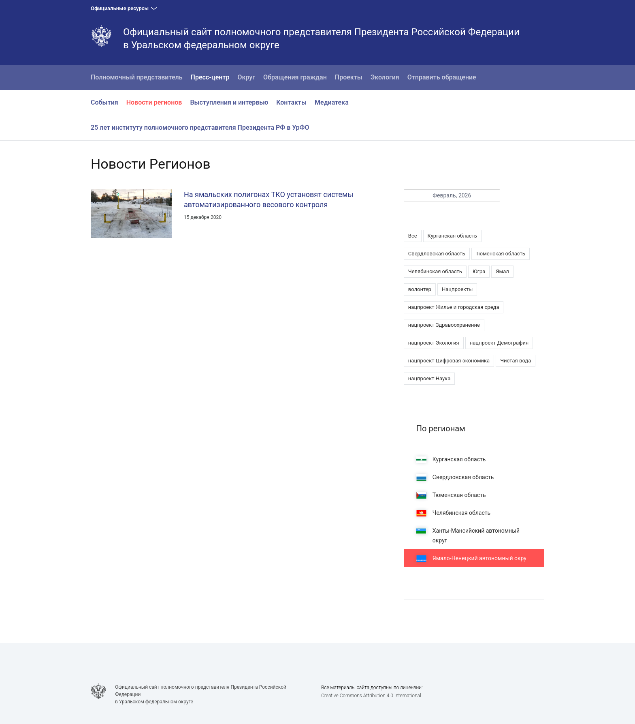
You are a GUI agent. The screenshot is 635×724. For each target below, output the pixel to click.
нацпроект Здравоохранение (444, 325)
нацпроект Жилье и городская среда (453, 307)
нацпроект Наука (429, 378)
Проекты (348, 77)
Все (412, 236)
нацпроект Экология (433, 343)
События (104, 102)
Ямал (502, 271)
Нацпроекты (457, 289)
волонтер (419, 289)
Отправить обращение (441, 77)
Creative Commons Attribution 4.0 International (371, 695)
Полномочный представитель (137, 77)
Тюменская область (500, 254)
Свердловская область (436, 254)
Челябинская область (435, 271)
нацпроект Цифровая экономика (449, 361)
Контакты (291, 102)
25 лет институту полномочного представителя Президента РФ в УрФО (200, 127)
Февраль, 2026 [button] (452, 195)
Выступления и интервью (229, 102)
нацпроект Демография (499, 343)
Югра (479, 271)
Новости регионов (154, 102)
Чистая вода (515, 361)
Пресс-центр (210, 77)
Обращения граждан (295, 77)
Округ (247, 77)
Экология (385, 77)
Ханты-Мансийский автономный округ (468, 535)
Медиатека (332, 102)
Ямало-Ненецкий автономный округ (472, 558)
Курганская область (452, 236)
